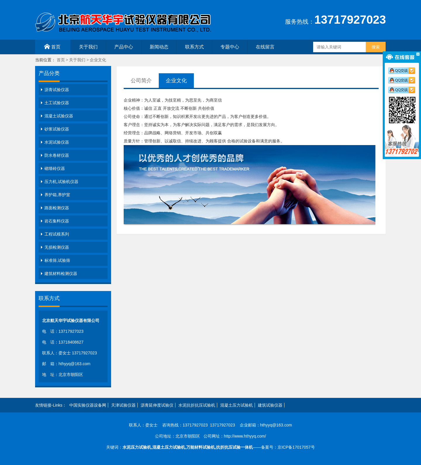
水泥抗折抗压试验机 (196, 405)
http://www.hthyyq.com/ (245, 436)
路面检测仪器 (56, 207)
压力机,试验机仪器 (61, 181)
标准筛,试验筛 (57, 260)
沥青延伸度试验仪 (157, 405)
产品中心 (123, 46)
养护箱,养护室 (57, 194)
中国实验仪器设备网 (87, 405)
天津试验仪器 (123, 405)
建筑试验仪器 (270, 405)
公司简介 (141, 80)
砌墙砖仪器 (54, 168)
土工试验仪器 (56, 102)
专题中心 (229, 46)
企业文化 (98, 60)
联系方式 (194, 46)
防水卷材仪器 (56, 155)
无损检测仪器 (56, 247)
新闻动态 (159, 46)
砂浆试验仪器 (56, 129)
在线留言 (265, 46)
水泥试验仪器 (56, 142)
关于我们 (88, 46)
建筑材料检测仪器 (60, 273)
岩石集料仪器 (56, 221)
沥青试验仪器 (56, 89)
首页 (52, 46)
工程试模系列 (56, 234)
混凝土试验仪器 (58, 116)
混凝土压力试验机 (236, 405)
